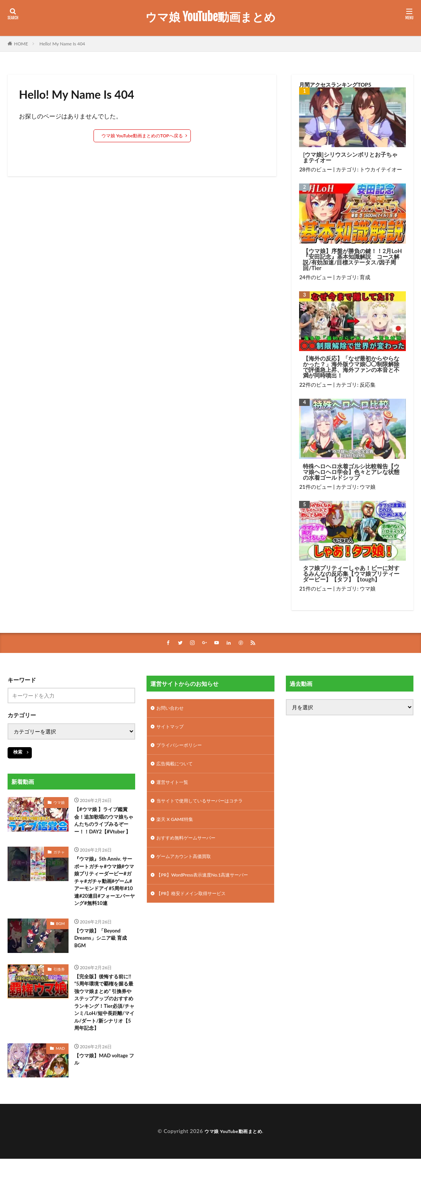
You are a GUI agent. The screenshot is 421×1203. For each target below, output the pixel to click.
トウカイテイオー (381, 169)
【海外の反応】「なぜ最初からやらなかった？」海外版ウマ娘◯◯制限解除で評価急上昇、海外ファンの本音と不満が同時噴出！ (351, 367)
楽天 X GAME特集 (177, 827)
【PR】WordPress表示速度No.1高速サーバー (209, 886)
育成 (365, 277)
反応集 (368, 384)
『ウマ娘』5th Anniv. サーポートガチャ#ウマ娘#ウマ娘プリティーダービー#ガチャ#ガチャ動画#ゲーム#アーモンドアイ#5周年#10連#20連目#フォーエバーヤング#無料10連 (104, 903)
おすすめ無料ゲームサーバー (190, 847)
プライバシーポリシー (182, 749)
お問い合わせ (172, 709)
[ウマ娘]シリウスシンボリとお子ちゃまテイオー (350, 157)
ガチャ (59, 865)
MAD (60, 1096)
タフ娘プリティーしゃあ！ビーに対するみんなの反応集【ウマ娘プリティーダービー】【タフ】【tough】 (351, 573)
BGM (60, 953)
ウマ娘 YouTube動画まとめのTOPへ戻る (142, 135)
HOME (21, 44)
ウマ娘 (368, 486)
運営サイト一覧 (174, 788)
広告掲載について (177, 768)
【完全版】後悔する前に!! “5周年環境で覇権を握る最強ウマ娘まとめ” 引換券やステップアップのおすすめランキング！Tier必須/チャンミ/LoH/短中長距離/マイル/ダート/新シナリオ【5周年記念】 (104, 1041)
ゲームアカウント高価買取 (188, 867)
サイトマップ (172, 729)
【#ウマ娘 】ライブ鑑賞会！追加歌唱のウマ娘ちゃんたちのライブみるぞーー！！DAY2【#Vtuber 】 (102, 827)
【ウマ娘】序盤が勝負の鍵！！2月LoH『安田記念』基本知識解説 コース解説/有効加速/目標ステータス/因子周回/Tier (352, 259)
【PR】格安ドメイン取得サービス (196, 906)
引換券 (59, 999)
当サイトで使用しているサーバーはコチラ (206, 808)
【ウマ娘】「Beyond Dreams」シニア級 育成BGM (104, 970)
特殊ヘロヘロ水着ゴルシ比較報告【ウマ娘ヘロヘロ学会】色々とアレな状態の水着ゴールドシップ (351, 471)
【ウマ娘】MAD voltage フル (95, 1108)
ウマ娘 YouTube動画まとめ (210, 17)
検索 (17, 752)
